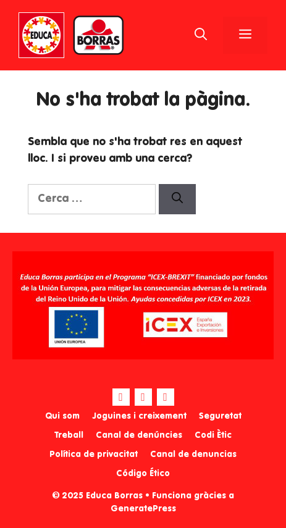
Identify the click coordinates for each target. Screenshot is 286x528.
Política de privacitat (93, 454)
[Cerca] (177, 199)
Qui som (62, 416)
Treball (68, 435)
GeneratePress (143, 509)
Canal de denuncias (193, 454)
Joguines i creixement (139, 416)
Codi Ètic (213, 435)
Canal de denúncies (139, 435)
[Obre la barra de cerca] (201, 35)
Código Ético (143, 473)
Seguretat (220, 416)
